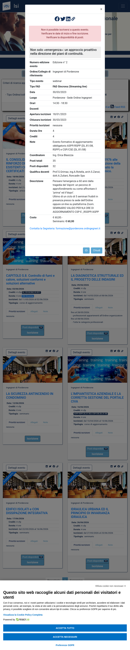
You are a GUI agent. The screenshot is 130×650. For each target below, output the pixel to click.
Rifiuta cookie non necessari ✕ (110, 586)
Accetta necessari (65, 637)
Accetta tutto (65, 628)
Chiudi (96, 250)
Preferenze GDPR (65, 645)
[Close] (101, 9)
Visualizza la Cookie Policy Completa (23, 615)
